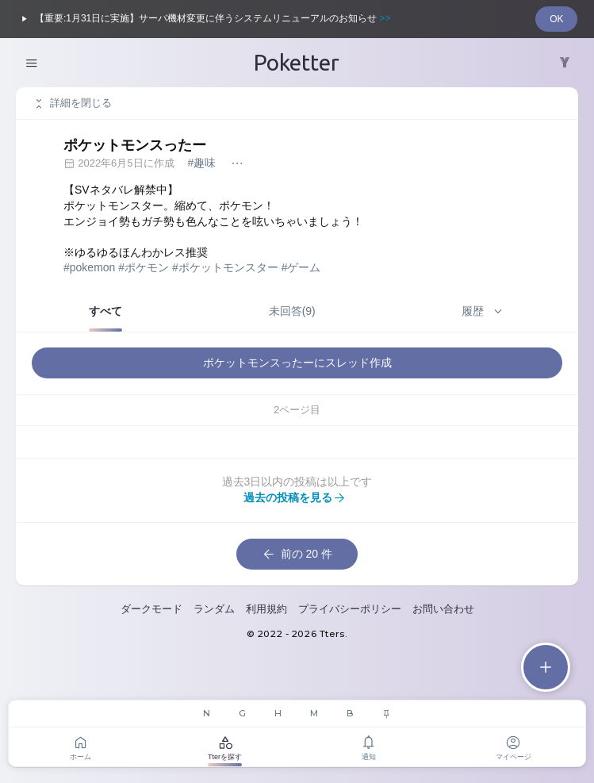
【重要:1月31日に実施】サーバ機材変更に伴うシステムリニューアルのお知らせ (204, 19)
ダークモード (151, 609)
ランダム (214, 609)
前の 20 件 (297, 554)
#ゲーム (301, 267)
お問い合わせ (443, 609)
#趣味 (201, 162)
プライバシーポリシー (349, 609)
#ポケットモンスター (225, 267)
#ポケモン (143, 267)
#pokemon (89, 267)
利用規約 (266, 609)
